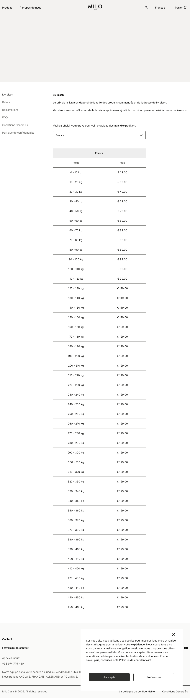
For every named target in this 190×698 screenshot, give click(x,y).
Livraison (7, 94)
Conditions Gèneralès (15, 125)
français (160, 7)
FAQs (5, 117)
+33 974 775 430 (13, 663)
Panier (181, 7)
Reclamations (10, 109)
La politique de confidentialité (137, 691)
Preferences (154, 677)
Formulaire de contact (15, 647)
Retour (6, 102)
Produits (7, 7)
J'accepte (109, 677)
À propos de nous (30, 7)
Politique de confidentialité (18, 132)
